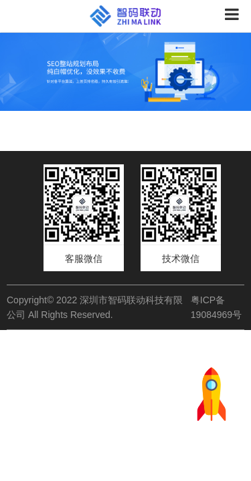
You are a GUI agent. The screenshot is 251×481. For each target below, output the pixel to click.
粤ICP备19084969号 (216, 307)
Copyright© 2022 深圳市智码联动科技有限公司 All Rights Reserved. (95, 307)
